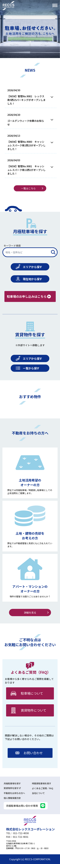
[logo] (30, 820)
